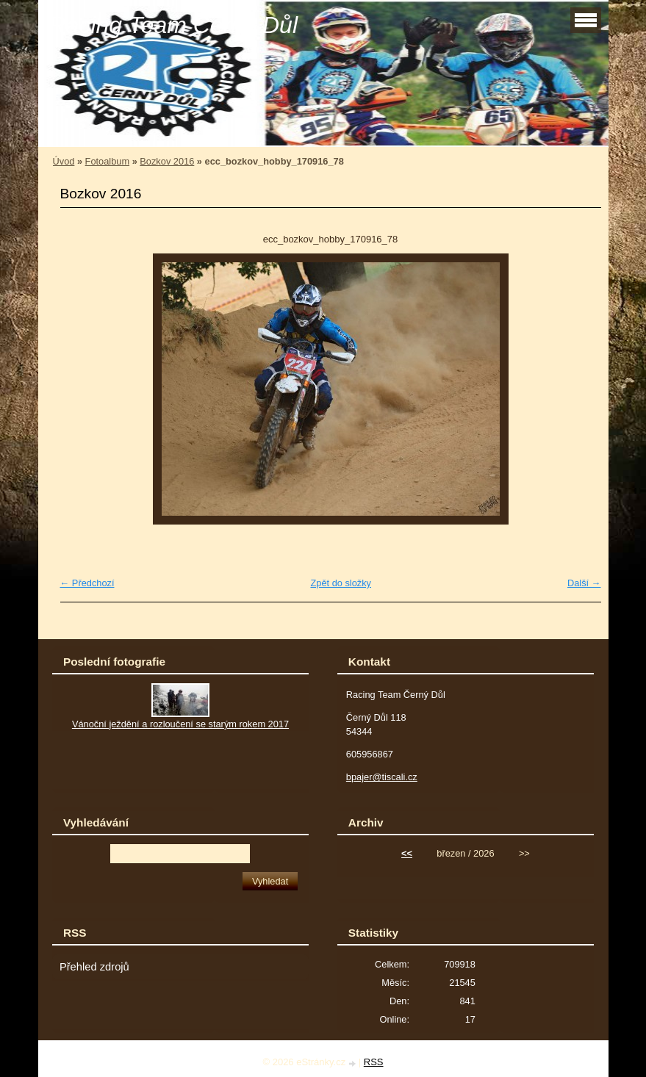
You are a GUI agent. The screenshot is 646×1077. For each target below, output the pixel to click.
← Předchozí (87, 582)
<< (406, 853)
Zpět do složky (340, 582)
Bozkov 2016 (167, 161)
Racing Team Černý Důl (173, 25)
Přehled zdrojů (94, 967)
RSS (374, 1061)
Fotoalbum (107, 161)
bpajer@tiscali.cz (381, 776)
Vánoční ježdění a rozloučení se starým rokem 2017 (180, 724)
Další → (584, 582)
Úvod (64, 161)
